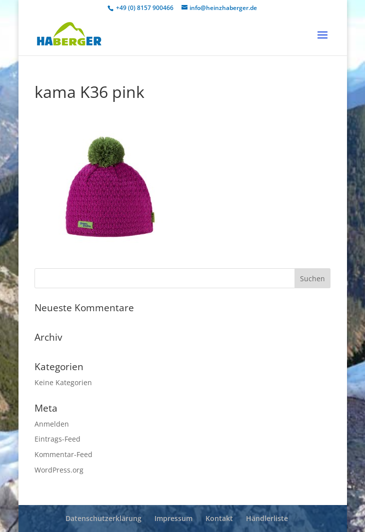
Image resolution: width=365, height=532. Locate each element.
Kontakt (219, 518)
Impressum (173, 518)
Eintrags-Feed (57, 439)
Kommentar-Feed (63, 454)
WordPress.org (59, 470)
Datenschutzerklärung (104, 518)
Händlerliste (267, 518)
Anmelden (51, 424)
